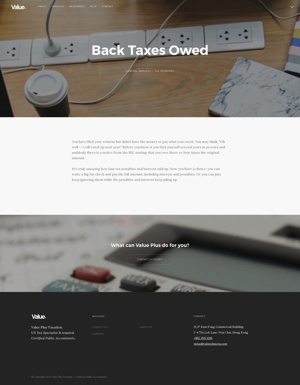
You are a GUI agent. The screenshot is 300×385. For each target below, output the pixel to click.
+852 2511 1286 (203, 338)
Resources (76, 6)
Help (93, 6)
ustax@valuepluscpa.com (210, 344)
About (42, 6)
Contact (107, 6)
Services (58, 6)
